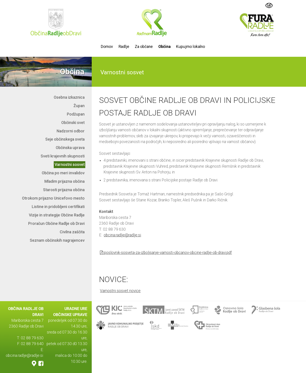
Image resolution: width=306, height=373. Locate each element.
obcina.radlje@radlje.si (122, 235)
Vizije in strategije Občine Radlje (57, 215)
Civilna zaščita (72, 232)
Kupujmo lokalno (190, 46)
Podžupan (76, 114)
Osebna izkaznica (69, 97)
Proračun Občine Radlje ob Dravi (56, 223)
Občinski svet (73, 122)
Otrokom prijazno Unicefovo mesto (53, 198)
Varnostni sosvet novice (120, 291)
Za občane (144, 46)
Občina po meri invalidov (63, 173)
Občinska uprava (70, 147)
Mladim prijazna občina (64, 181)
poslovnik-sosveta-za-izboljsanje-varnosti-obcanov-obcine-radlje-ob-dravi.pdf (166, 252)
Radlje (124, 46)
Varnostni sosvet (70, 164)
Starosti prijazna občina (64, 190)
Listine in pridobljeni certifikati (58, 206)
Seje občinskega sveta (65, 139)
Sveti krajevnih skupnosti (63, 156)
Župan (79, 106)
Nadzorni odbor (71, 131)
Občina (164, 46)
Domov (107, 46)
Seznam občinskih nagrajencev (57, 240)
